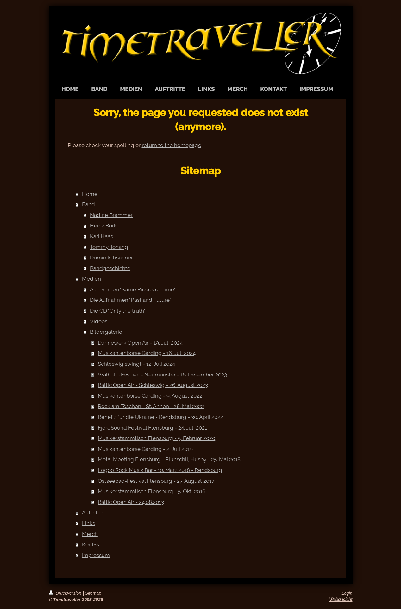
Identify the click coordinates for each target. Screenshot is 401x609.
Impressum (96, 555)
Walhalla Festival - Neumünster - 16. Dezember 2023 (162, 374)
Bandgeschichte (110, 268)
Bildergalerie (106, 332)
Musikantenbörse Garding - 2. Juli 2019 (145, 449)
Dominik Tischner (111, 257)
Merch (90, 534)
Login (346, 593)
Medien (91, 279)
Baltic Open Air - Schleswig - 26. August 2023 (153, 385)
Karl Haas (101, 236)
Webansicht (341, 599)
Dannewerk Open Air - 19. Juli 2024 (140, 342)
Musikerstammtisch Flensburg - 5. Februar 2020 (156, 438)
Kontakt (91, 544)
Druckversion (66, 593)
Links (88, 523)
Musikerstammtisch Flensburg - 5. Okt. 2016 (151, 491)
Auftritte (92, 512)
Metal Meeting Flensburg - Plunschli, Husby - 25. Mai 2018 (169, 459)
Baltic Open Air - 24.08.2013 (131, 502)
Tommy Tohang (109, 247)
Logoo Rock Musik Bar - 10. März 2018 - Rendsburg (160, 470)
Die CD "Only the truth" (118, 311)
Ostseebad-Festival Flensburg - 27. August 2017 (156, 481)
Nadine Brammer (111, 215)
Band (88, 204)
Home (89, 194)
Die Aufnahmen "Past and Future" (130, 300)
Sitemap (93, 593)
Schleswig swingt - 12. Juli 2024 (136, 364)
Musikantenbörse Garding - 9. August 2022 (150, 396)
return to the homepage (171, 145)
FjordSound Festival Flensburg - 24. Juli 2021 (152, 428)
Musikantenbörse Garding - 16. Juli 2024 (147, 353)
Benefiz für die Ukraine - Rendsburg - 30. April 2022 (160, 417)
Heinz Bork (103, 225)
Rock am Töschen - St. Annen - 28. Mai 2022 (151, 406)
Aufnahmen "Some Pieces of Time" (133, 289)
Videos (98, 321)
